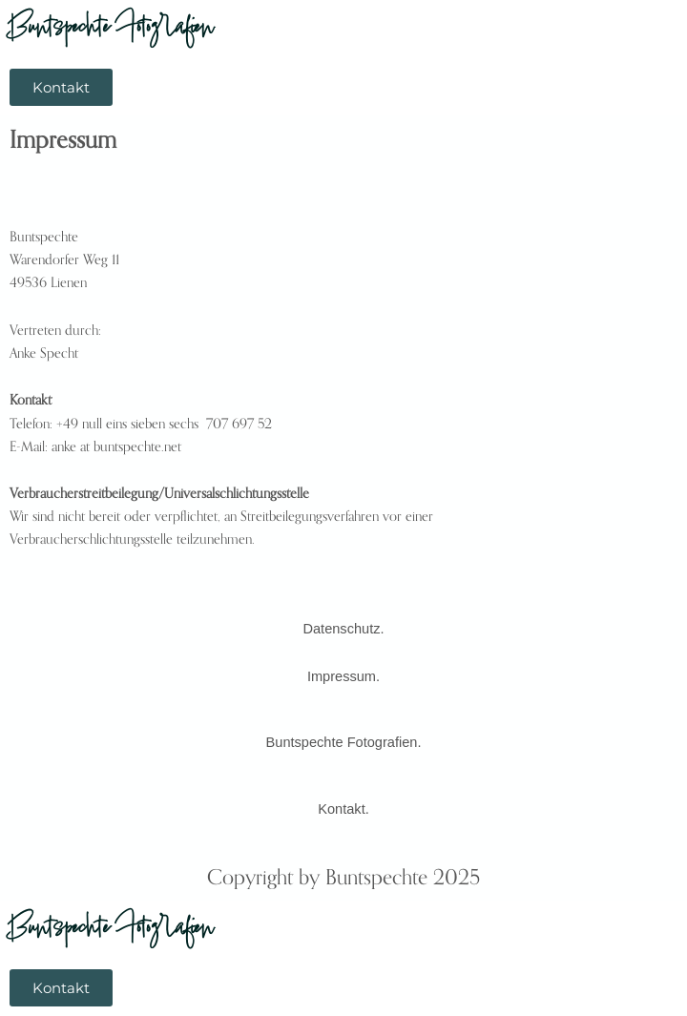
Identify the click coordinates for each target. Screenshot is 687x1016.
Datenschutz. (343, 628)
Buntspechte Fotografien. (344, 742)
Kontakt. (343, 809)
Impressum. (343, 676)
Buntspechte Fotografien (112, 29)
